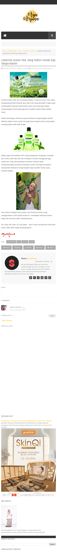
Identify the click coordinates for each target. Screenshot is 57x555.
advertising (12, 51)
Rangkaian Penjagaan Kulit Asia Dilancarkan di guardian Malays (26, 421)
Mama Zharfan (15, 307)
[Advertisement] (28, 395)
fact (19, 51)
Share (17, 247)
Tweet (6, 247)
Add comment (7, 320)
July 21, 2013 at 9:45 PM (17, 310)
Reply (52, 316)
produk (25, 51)
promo (33, 51)
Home (4, 51)
